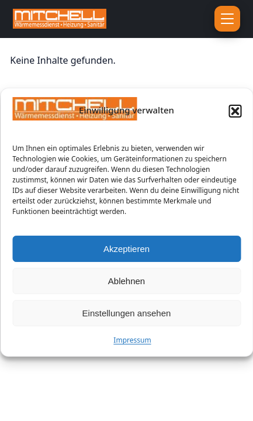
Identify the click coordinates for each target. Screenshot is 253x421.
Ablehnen (126, 283)
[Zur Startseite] (85, 19)
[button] (235, 113)
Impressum (132, 342)
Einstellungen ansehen (126, 315)
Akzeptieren (126, 251)
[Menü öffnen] (227, 19)
